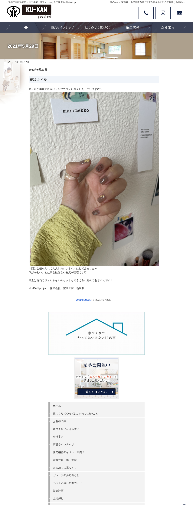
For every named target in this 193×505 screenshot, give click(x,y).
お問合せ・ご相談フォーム (164, 384)
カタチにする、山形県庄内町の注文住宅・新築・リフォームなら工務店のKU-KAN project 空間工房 (97, 488)
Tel (146, 13)
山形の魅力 (152, 242)
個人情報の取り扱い (158, 296)
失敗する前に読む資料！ (160, 273)
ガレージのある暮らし (159, 211)
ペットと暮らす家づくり (160, 219)
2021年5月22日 (61, 300)
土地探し (151, 235)
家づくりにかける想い (159, 165)
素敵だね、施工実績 (158, 196)
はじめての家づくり (158, 204)
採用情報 (151, 265)
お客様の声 (152, 157)
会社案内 (151, 173)
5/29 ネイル (16, 79)
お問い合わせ (179, 13)
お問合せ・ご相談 (156, 281)
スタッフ (151, 250)
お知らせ (151, 289)
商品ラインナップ (156, 181)
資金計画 (151, 227)
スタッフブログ (155, 258)
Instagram (163, 13)
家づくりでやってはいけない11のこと (165, 148)
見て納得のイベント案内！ (162, 188)
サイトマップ (154, 304)
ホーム (150, 139)
